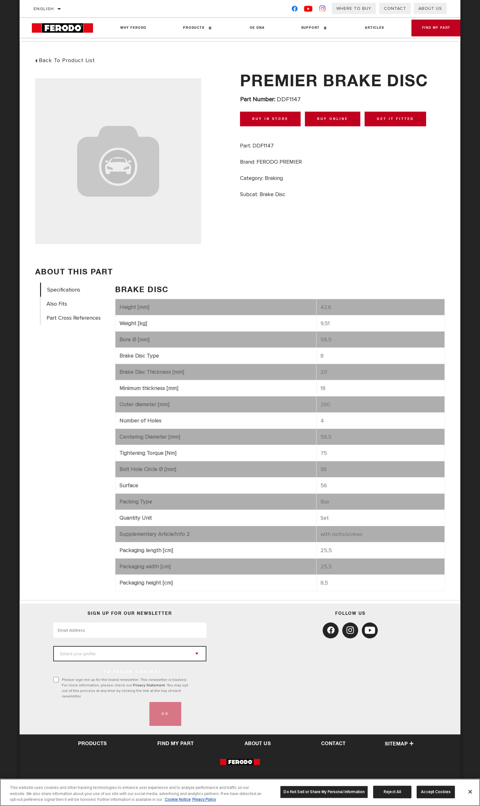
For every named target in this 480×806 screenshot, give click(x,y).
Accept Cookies (436, 791)
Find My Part (434, 27)
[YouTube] (308, 10)
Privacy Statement (149, 685)
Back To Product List (67, 60)
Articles (371, 27)
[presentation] (99, 714)
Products (192, 27)
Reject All (392, 791)
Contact (395, 8)
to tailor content (133, 672)
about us (258, 743)
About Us (430, 8)
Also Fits (57, 304)
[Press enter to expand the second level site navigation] (209, 28)
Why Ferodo (133, 27)
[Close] (470, 791)
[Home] (67, 28)
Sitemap (399, 743)
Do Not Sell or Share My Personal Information (324, 791)
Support (308, 27)
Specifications (63, 290)
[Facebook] (294, 10)
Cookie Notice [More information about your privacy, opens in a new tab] (178, 799)
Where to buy (353, 8)
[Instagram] (322, 10)
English (44, 8)
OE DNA (255, 27)
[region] (240, 792)
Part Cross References (74, 318)
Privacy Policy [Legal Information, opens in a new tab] (204, 799)
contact (333, 743)
